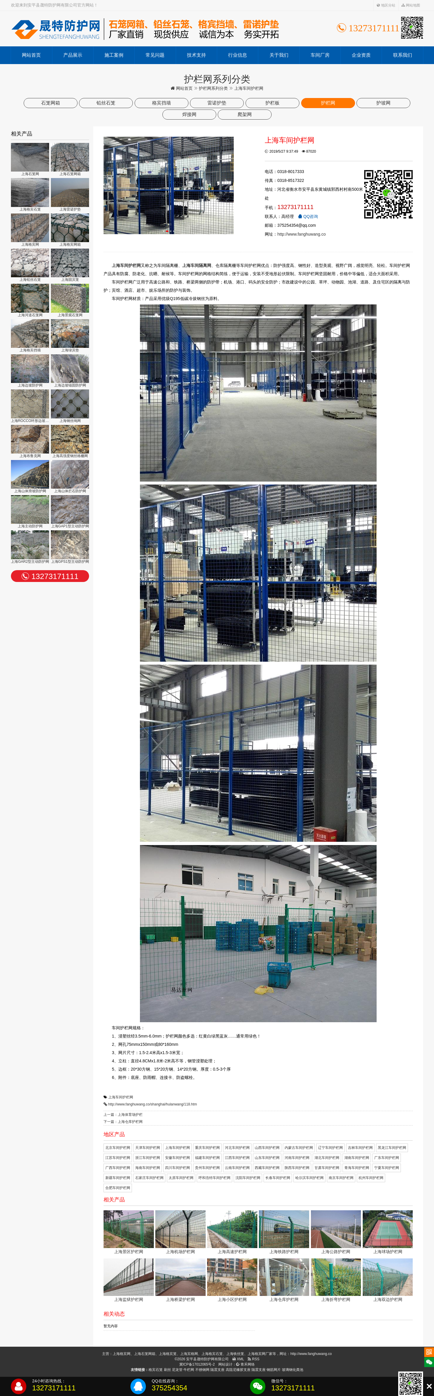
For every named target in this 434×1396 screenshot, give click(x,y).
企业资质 (361, 55)
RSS (253, 1359)
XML (238, 1359)
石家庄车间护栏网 (149, 1178)
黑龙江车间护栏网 (392, 1148)
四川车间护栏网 (177, 1168)
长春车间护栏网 (277, 1178)
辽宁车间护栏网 (330, 1148)
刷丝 (167, 1370)
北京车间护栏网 (117, 1148)
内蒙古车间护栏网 (299, 1148)
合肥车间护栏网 (117, 1188)
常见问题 (155, 55)
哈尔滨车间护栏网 (309, 1178)
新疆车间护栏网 (117, 1178)
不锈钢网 (202, 1370)
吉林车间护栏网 (360, 1148)
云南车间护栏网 (237, 1168)
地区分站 (386, 5)
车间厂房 (320, 55)
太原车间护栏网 (181, 1178)
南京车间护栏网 (341, 1178)
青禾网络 (245, 1364)
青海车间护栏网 (356, 1168)
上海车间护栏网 (120, 1097)
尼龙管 (177, 1370)
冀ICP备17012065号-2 (197, 1364)
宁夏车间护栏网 (386, 1168)
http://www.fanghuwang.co (301, 234)
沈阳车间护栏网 (247, 1178)
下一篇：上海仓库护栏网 (123, 1122)
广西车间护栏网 (117, 1168)
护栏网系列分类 (213, 88)
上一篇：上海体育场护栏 (123, 1115)
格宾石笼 (156, 1370)
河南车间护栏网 (297, 1158)
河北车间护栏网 (237, 1148)
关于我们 (279, 55)
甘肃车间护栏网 (326, 1168)
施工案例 (113, 55)
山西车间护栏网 (267, 1148)
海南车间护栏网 (147, 1168)
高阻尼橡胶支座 (238, 1370)
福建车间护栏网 (207, 1158)
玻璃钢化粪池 (292, 1370)
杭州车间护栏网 (371, 1178)
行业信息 (237, 55)
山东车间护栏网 (267, 1158)
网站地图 (410, 5)
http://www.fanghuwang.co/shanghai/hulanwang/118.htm (152, 1104)
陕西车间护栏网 (297, 1168)
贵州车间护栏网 (207, 1168)
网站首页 (31, 55)
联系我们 (402, 55)
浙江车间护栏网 (147, 1158)
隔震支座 (217, 1370)
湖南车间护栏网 (356, 1158)
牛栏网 (188, 1370)
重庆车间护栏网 (207, 1148)
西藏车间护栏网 (267, 1168)
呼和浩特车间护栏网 (214, 1178)
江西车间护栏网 (237, 1158)
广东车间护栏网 (386, 1158)
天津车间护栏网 (147, 1148)
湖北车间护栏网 (326, 1158)
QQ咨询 (308, 216)
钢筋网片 (274, 1370)
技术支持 (196, 55)
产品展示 (72, 55)
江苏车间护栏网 (117, 1158)
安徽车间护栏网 (177, 1158)
